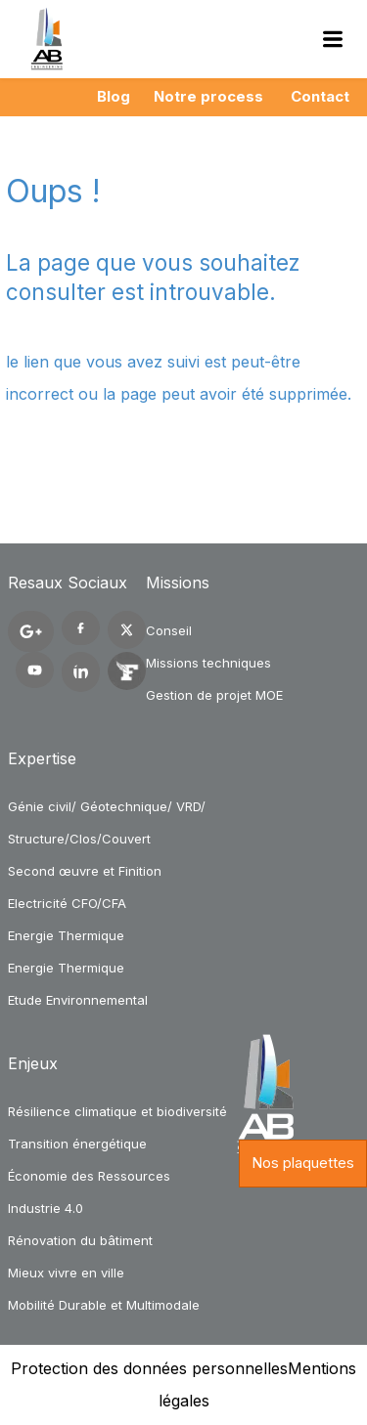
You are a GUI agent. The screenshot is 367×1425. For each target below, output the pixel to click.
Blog (113, 96)
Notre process (208, 96)
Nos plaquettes (303, 1162)
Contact (320, 96)
